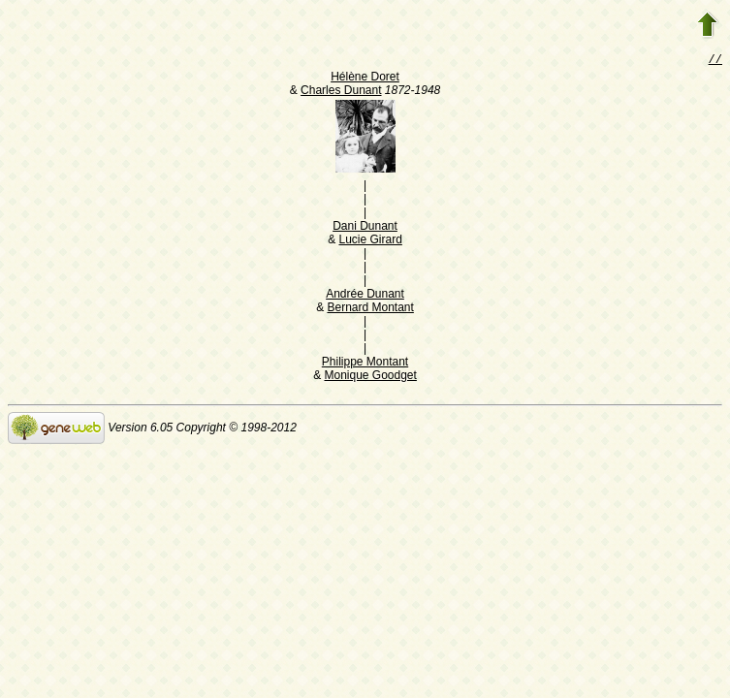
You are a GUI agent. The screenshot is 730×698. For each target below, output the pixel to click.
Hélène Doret (365, 78)
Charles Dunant (341, 92)
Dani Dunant (365, 228)
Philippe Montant (365, 363)
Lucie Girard (369, 241)
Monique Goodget (370, 377)
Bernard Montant (370, 309)
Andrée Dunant (365, 295)
